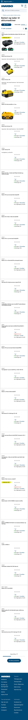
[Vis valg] (24, 24)
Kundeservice (17, 702)
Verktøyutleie (17, 681)
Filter (6, 24)
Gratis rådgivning (18, 684)
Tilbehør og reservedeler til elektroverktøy (11, 15)
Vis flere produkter (14, 660)
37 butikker (22, 509)
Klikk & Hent (17, 687)
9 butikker (22, 421)
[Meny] (25, 6)
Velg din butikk (8, 1)
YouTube (3, 705)
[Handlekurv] (22, 5)
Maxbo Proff (4, 694)
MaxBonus (4, 679)
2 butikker (22, 42)
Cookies (16, 713)
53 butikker (22, 356)
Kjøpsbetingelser (18, 705)
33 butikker (22, 246)
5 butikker (22, 574)
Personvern (17, 707)
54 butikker (22, 135)
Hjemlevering (17, 689)
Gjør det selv (4, 702)
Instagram (4, 710)
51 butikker (22, 159)
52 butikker (22, 181)
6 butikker (22, 399)
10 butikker (22, 312)
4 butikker (22, 268)
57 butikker (22, 65)
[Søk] (14, 10)
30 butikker (22, 202)
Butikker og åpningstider (4, 686)
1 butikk (21, 335)
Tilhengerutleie (18, 679)
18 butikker (22, 465)
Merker (3, 692)
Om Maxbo (4, 682)
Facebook (3, 707)
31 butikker (22, 530)
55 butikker (22, 112)
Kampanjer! (4, 689)
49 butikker (22, 290)
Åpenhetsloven (18, 710)
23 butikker (22, 224)
